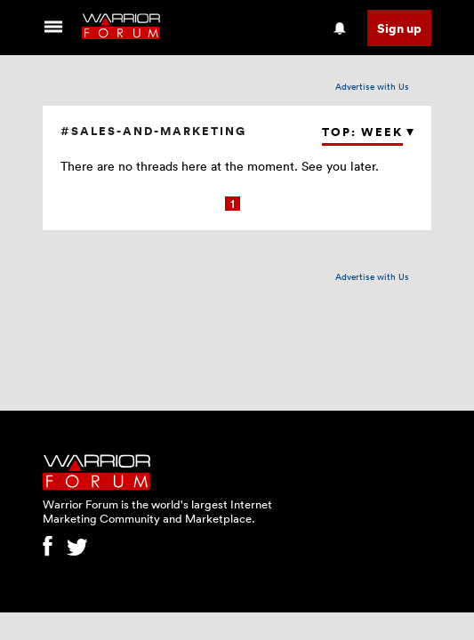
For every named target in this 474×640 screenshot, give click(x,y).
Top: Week (362, 132)
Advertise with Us (372, 86)
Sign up (399, 28)
